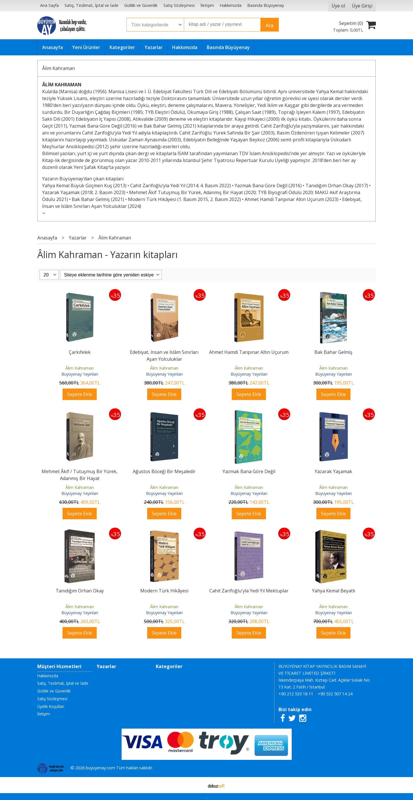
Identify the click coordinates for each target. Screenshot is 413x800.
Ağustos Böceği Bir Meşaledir (164, 471)
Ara (269, 25)
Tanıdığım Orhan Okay (80, 591)
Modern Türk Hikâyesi (164, 591)
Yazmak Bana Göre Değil (249, 471)
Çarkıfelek (80, 352)
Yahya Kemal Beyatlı (333, 591)
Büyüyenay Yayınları (79, 374)
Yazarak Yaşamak (333, 471)
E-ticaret (197, 785)
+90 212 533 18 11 (295, 693)
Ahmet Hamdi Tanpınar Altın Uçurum (249, 352)
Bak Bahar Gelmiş (333, 352)
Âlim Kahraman (58, 68)
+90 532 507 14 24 (335, 693)
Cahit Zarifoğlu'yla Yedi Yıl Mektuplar (249, 591)
